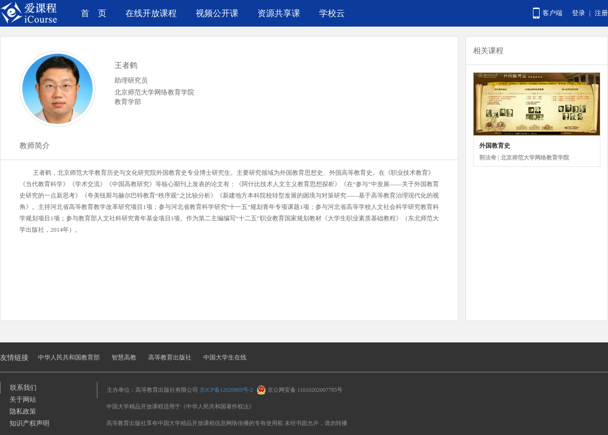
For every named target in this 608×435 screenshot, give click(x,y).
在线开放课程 (151, 13)
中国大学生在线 (225, 357)
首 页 (93, 13)
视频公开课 (217, 13)
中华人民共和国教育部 (69, 357)
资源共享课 (278, 13)
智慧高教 (124, 357)
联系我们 (23, 387)
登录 (578, 13)
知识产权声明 (29, 423)
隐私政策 (23, 411)
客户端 (552, 13)
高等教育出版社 (169, 357)
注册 (601, 13)
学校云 (332, 13)
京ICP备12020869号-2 (226, 390)
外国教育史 (494, 145)
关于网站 (23, 399)
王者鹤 (125, 65)
